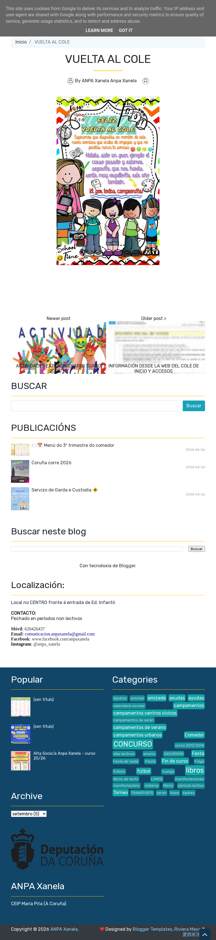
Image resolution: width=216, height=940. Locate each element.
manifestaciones (189, 779)
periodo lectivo (191, 785)
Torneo (120, 792)
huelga (168, 771)
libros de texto (125, 779)
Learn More (99, 30)
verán (161, 793)
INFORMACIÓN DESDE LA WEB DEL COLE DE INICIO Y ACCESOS (154, 368)
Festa (198, 753)
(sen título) (43, 699)
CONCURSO (132, 744)
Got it (125, 30)
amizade (157, 698)
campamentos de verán (133, 720)
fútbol (143, 771)
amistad (137, 698)
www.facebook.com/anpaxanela (60, 639)
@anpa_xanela (46, 644)
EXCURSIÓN (173, 754)
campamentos (189, 705)
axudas (177, 698)
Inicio (21, 42)
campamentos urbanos (137, 735)
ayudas (196, 698)
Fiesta (150, 761)
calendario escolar (129, 706)
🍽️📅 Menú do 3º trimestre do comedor (73, 445)
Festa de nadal (125, 761)
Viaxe (174, 793)
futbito (119, 771)
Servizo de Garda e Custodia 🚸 (65, 490)
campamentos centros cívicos (145, 713)
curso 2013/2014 (189, 745)
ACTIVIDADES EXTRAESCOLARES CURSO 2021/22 (58, 368)
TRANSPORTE (142, 793)
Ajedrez (120, 698)
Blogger (127, 565)
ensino (149, 754)
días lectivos (124, 754)
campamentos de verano (139, 727)
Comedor (194, 735)
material (152, 785)
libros (195, 770)
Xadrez (189, 793)
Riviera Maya (187, 929)
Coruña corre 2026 (51, 462)
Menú (168, 785)
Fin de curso (175, 761)
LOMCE (157, 779)
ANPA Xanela (64, 929)
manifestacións (126, 785)
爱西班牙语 (194, 934)
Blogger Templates (152, 929)
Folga (199, 761)
